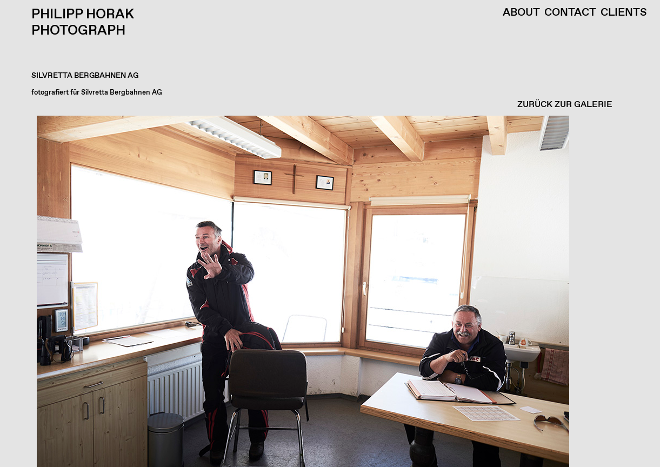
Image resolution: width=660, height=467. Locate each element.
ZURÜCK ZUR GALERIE (564, 104)
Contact (570, 12)
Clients (624, 12)
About (521, 12)
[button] (327, 291)
